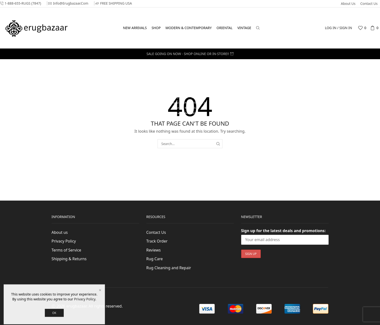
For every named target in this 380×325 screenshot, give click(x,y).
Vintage (244, 27)
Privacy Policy (64, 241)
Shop (155, 27)
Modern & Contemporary (189, 27)
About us (348, 3)
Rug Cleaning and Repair (168, 267)
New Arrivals (135, 27)
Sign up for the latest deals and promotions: (283, 230)
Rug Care (154, 258)
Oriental (224, 27)
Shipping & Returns (69, 258)
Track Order (157, 241)
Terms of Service (66, 250)
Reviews (153, 250)
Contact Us (369, 3)
